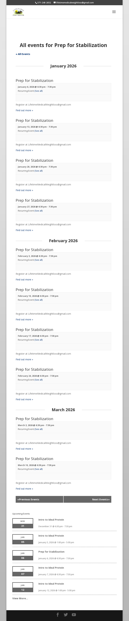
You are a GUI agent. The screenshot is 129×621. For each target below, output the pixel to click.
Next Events (101, 499)
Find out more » (24, 110)
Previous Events (28, 499)
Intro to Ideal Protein (51, 519)
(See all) (38, 90)
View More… (20, 598)
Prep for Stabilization (34, 80)
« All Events (23, 54)
